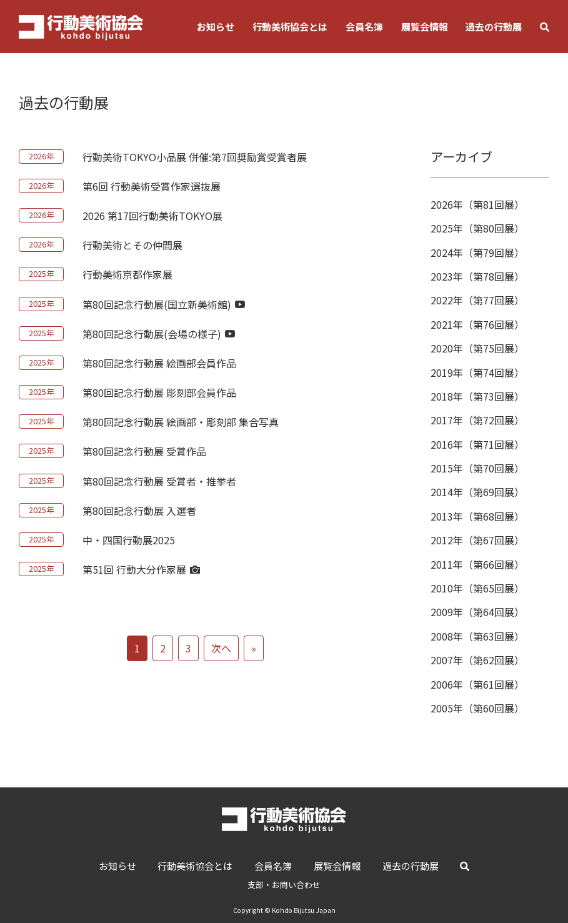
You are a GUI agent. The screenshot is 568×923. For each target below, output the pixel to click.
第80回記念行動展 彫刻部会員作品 (159, 392)
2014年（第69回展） (477, 491)
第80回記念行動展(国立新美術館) (163, 304)
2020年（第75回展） (477, 348)
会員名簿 (364, 26)
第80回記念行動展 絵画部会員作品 (159, 363)
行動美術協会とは (289, 26)
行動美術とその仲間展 (132, 244)
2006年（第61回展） (477, 684)
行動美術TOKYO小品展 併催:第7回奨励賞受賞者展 (194, 156)
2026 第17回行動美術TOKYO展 (152, 215)
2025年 (41, 273)
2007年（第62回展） (477, 659)
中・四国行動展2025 (128, 539)
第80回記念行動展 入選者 (139, 510)
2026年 (41, 156)
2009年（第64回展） (477, 611)
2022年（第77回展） (477, 299)
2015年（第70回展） (477, 468)
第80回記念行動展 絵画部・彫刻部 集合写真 (180, 421)
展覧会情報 (424, 26)
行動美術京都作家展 (127, 274)
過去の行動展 (494, 26)
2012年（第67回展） (477, 539)
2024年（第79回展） (477, 252)
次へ (221, 648)
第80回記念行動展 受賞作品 (144, 451)
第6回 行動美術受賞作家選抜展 (151, 186)
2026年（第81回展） (477, 204)
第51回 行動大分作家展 (141, 569)
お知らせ (215, 26)
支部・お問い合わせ (284, 885)
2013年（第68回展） (477, 516)
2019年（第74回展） (477, 372)
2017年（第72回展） (477, 419)
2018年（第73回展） (477, 396)
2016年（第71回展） (477, 444)
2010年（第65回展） (477, 588)
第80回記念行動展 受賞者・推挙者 (159, 481)
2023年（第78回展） (477, 276)
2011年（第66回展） (477, 564)
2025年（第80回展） (477, 228)
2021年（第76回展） (477, 324)
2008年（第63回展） (477, 636)
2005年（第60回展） (477, 708)
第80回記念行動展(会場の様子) (158, 333)
